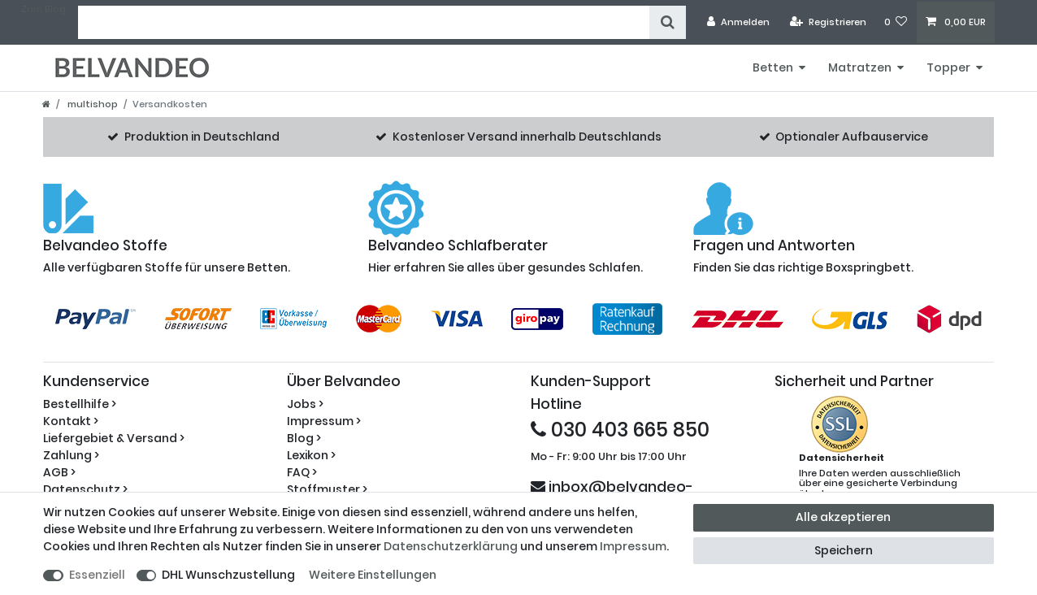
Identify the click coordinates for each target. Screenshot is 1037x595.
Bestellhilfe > (79, 404)
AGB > (59, 472)
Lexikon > (311, 455)
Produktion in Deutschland (202, 136)
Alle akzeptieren (843, 517)
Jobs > (305, 404)
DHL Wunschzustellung (228, 575)
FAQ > (302, 472)
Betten (773, 67)
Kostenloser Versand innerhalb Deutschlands (527, 136)
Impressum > (324, 421)
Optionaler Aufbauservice (851, 136)
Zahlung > (71, 455)
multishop (91, 104)
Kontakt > (70, 421)
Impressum (633, 546)
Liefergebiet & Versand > (113, 438)
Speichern (843, 550)
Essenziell (97, 575)
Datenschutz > (85, 489)
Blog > (304, 438)
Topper (948, 67)
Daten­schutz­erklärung (451, 546)
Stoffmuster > (327, 489)
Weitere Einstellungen (372, 575)
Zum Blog (43, 8)
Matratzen (860, 67)
